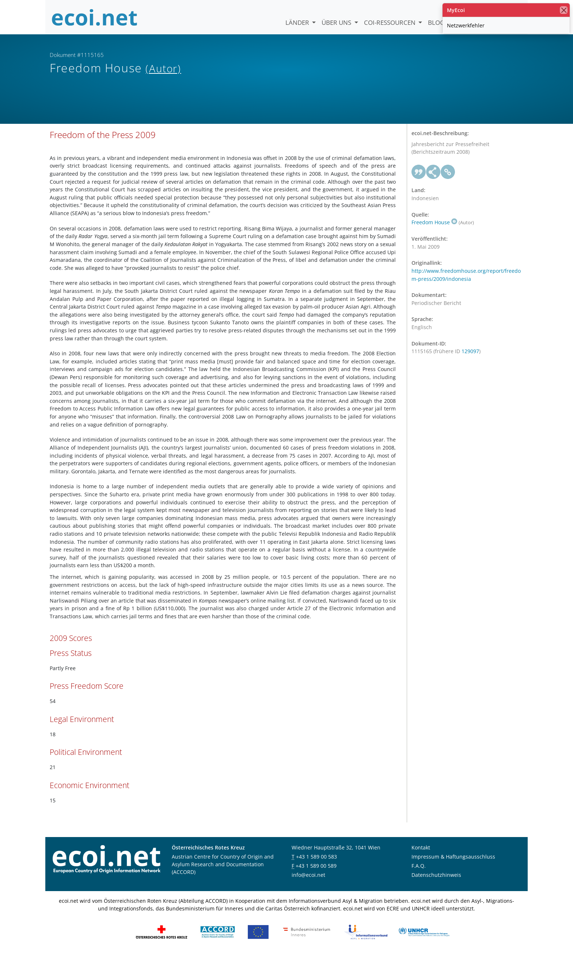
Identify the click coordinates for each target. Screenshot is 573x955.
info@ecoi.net (308, 874)
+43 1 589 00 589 (316, 865)
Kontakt (420, 847)
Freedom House (434, 222)
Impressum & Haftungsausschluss (453, 856)
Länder (298, 22)
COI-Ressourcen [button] (390, 22)
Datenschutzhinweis (436, 874)
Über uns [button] (337, 22)
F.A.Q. (418, 865)
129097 (470, 351)
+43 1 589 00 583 (316, 856)
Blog (436, 22)
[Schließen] (564, 10)
